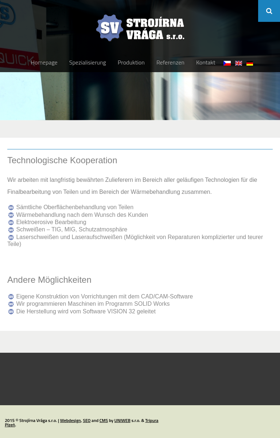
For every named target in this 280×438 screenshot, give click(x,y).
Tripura (151, 420)
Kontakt (205, 62)
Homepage (44, 62)
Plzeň (10, 424)
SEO (86, 420)
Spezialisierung (87, 62)
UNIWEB (122, 420)
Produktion (131, 62)
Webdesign (70, 420)
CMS (104, 420)
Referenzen (170, 62)
